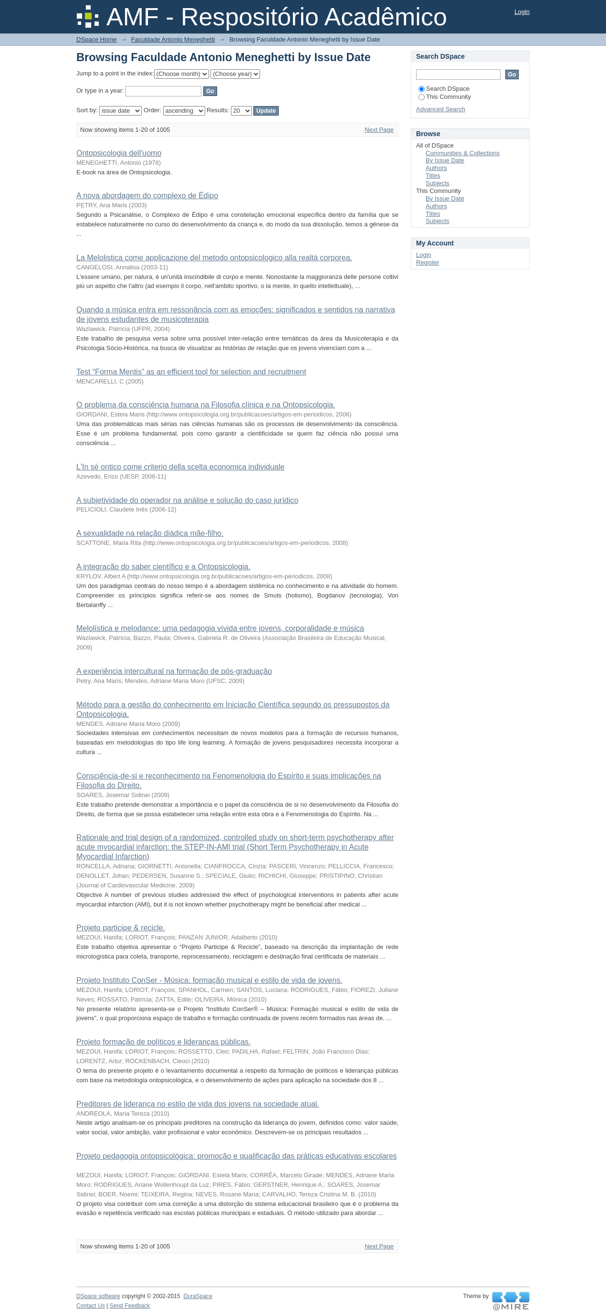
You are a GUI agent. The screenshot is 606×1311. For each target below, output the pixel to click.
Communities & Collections (463, 153)
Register (427, 262)
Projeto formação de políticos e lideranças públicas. (163, 1042)
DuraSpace (197, 1296)
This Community (444, 96)
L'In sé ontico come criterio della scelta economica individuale (180, 467)
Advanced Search (440, 109)
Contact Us (90, 1305)
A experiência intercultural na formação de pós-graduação (174, 671)
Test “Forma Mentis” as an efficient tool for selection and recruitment (191, 372)
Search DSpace (444, 88)
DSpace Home (96, 39)
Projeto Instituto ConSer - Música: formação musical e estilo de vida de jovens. (209, 980)
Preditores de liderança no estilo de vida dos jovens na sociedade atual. (197, 1104)
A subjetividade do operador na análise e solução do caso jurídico (187, 500)
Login (522, 11)
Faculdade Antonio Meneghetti (173, 39)
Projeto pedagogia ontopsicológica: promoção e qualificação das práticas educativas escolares (236, 1156)
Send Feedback (130, 1305)
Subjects (437, 183)
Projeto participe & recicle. (120, 928)
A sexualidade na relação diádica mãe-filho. (150, 533)
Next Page (379, 129)
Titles (433, 175)
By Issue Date (445, 160)
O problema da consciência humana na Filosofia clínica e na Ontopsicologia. (205, 405)
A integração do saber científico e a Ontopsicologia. (163, 567)
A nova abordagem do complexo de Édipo (147, 196)
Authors (436, 167)
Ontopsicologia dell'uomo (118, 153)
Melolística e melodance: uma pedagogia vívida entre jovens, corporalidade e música (220, 628)
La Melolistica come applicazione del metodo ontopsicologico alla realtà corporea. (214, 258)
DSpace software (98, 1296)
